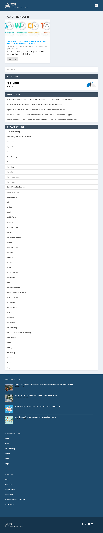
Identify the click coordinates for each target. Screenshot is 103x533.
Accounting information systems (19, 137)
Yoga (9, 368)
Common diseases (13, 177)
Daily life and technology (16, 187)
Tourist (10, 358)
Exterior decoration (14, 237)
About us (8, 485)
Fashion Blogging (13, 247)
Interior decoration (14, 297)
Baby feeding (12, 157)
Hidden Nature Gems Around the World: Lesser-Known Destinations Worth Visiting (43, 385)
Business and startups (35, 46)
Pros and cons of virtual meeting (19, 333)
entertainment (12, 227)
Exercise (10, 232)
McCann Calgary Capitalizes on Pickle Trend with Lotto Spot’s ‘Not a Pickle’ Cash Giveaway (39, 99)
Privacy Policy (10, 490)
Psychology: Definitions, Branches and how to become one (35, 417)
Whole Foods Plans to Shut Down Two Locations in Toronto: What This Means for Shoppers (39, 115)
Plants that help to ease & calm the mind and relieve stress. (35, 395)
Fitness (9, 262)
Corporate (11, 182)
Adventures (11, 142)
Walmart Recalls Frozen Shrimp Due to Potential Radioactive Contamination (34, 104)
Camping (10, 167)
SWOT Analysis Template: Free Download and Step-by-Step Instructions (26, 42)
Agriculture (11, 147)
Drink (9, 212)
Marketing (45, 46)
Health (9, 282)
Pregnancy (11, 323)
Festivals (10, 252)
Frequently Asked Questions (15, 500)
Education (10, 222)
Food (9, 267)
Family (9, 242)
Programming (12, 328)
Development (12, 197)
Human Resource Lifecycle (16, 292)
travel (9, 363)
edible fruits (11, 217)
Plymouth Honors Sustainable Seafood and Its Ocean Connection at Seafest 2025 (36, 110)
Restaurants (11, 338)
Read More (12, 59)
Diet (8, 202)
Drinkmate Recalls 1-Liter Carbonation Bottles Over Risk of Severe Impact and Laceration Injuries (42, 120)
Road (9, 343)
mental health (12, 308)
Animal (9, 152)
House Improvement (14, 287)
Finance (10, 257)
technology (11, 353)
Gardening (11, 277)
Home (7, 479)
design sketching (13, 192)
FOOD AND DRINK (13, 272)
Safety (9, 348)
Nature (9, 313)
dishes (9, 207)
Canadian (10, 172)
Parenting (10, 318)
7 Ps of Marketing (23, 46)
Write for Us (9, 505)
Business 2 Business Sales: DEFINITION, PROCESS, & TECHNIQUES (37, 406)
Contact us (9, 495)
